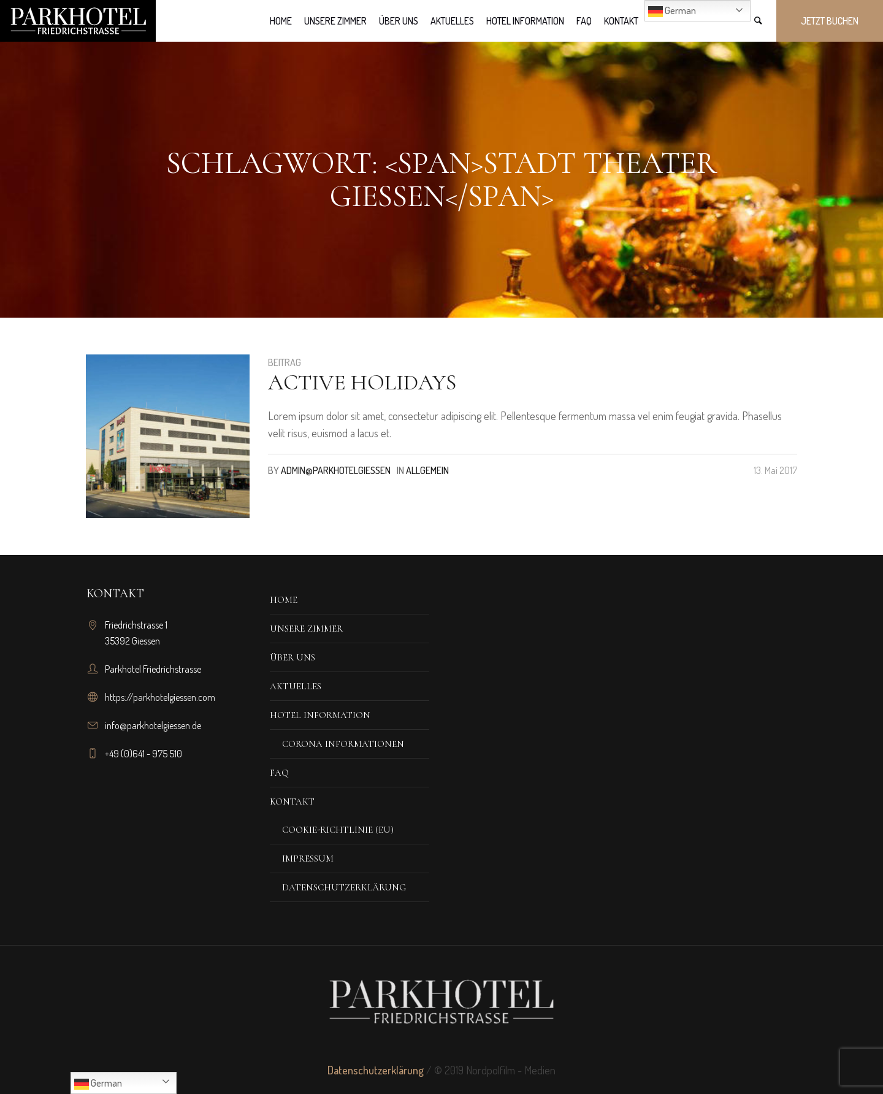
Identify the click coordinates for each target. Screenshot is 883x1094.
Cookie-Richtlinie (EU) (338, 829)
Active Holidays (362, 382)
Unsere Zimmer (306, 628)
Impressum (308, 858)
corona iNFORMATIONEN (343, 743)
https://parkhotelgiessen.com (160, 697)
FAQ (279, 772)
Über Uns (292, 657)
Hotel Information (320, 715)
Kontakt (292, 801)
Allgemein (427, 470)
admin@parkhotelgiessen (336, 470)
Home (283, 599)
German (672, 11)
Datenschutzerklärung (344, 887)
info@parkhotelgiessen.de (153, 725)
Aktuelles (295, 686)
